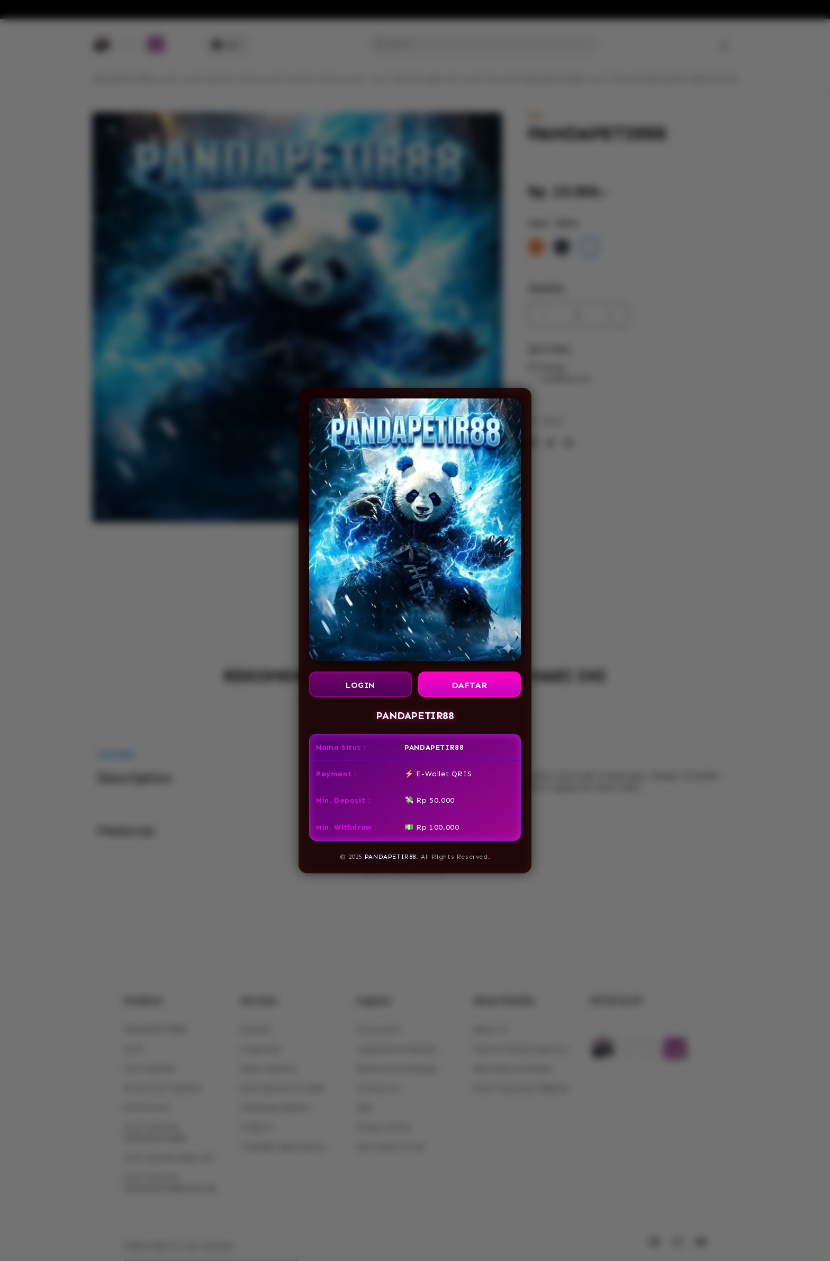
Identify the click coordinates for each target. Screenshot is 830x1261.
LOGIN (360, 685)
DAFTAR (470, 685)
